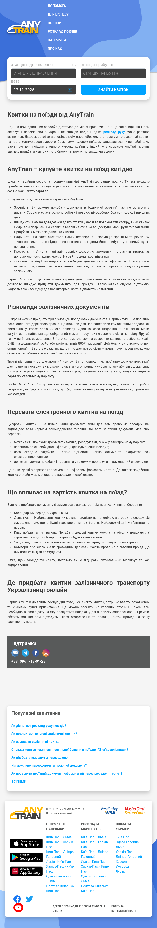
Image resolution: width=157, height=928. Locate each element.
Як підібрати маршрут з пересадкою (39, 758)
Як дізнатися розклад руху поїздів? (38, 726)
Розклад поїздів (62, 31)
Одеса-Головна (127, 842)
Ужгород (122, 866)
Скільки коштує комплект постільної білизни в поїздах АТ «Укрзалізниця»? (69, 750)
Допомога (57, 6)
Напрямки (57, 40)
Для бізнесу (58, 14)
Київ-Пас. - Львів (59, 837)
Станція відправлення (32, 64)
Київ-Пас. (123, 837)
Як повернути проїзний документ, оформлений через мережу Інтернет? (66, 773)
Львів (120, 847)
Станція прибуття (97, 64)
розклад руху (114, 132)
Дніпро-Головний (129, 857)
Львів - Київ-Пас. (59, 862)
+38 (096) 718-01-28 (28, 661)
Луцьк (120, 871)
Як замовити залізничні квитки (35, 742)
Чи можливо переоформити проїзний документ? (49, 765)
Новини (54, 23)
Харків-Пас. (124, 852)
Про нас (55, 49)
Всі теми (18, 781)
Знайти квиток (113, 89)
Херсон (121, 862)
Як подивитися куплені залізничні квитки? (44, 734)
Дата (15, 81)
